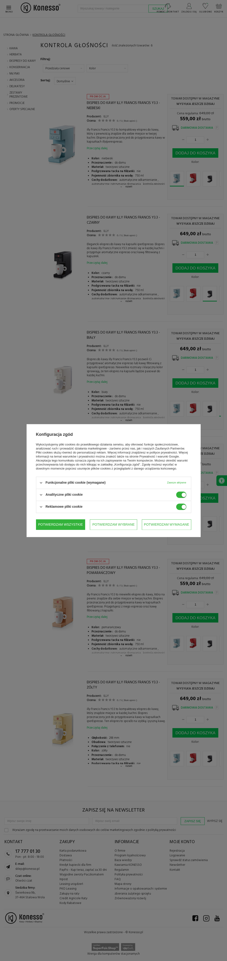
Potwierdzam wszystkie (166, 524)
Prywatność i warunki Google (159, 456)
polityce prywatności (163, 452)
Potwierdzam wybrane (60, 524)
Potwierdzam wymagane (112, 524)
